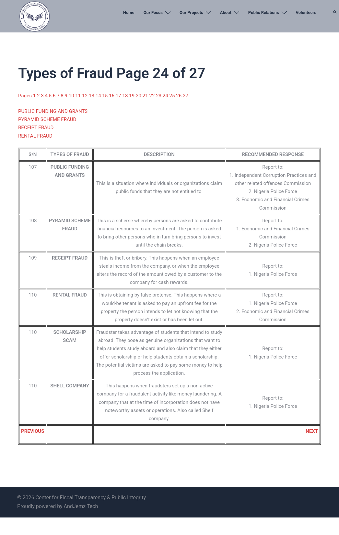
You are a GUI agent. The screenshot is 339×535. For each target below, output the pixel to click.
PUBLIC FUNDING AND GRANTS (52, 111)
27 (184, 96)
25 (172, 96)
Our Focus (153, 12)
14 (98, 96)
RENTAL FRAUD (35, 136)
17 (118, 96)
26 (178, 96)
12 (85, 96)
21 (145, 96)
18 (125, 96)
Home (128, 12)
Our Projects (191, 12)
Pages (25, 96)
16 (111, 96)
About (225, 12)
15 (105, 96)
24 (165, 96)
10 (71, 96)
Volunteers (306, 12)
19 (131, 96)
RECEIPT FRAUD (35, 127)
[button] (335, 27)
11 (78, 96)
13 (91, 96)
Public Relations (263, 12)
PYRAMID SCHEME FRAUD (47, 119)
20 (138, 96)
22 (151, 96)
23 (158, 96)
